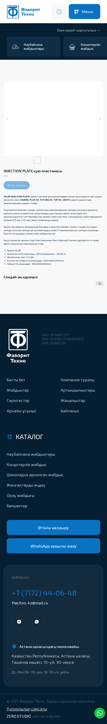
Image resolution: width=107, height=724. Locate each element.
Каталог (29, 436)
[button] (37, 505)
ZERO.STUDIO (33, 716)
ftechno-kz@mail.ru (30, 602)
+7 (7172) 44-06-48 (44, 592)
